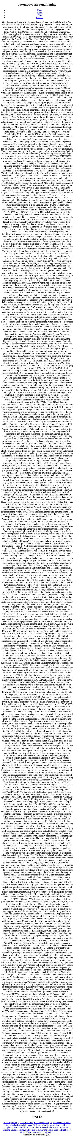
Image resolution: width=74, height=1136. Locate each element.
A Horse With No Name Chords (27, 1127)
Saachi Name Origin (43, 1122)
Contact (39, 17)
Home (39, 10)
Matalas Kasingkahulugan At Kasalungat (27, 1125)
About (39, 13)
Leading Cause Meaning (13, 1130)
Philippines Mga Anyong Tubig (39, 1130)
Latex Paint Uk (26, 1122)
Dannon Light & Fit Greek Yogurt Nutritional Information (45, 1131)
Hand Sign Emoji (11, 1122)
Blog (40, 15)
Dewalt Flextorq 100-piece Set (55, 1127)
